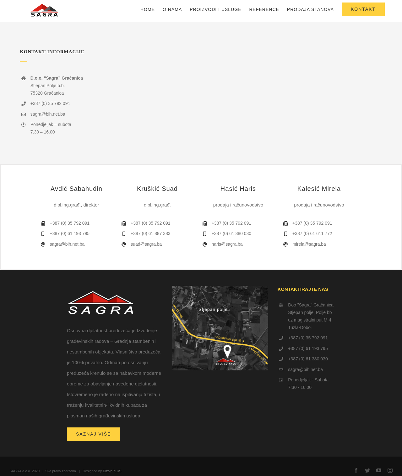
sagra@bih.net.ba (305, 369)
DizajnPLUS (112, 471)
